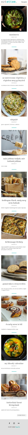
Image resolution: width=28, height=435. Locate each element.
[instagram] (14, 423)
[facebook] (9, 423)
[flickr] (18, 423)
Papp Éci (17, 427)
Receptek (24, 2)
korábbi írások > (22, 415)
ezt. (9, 2)
